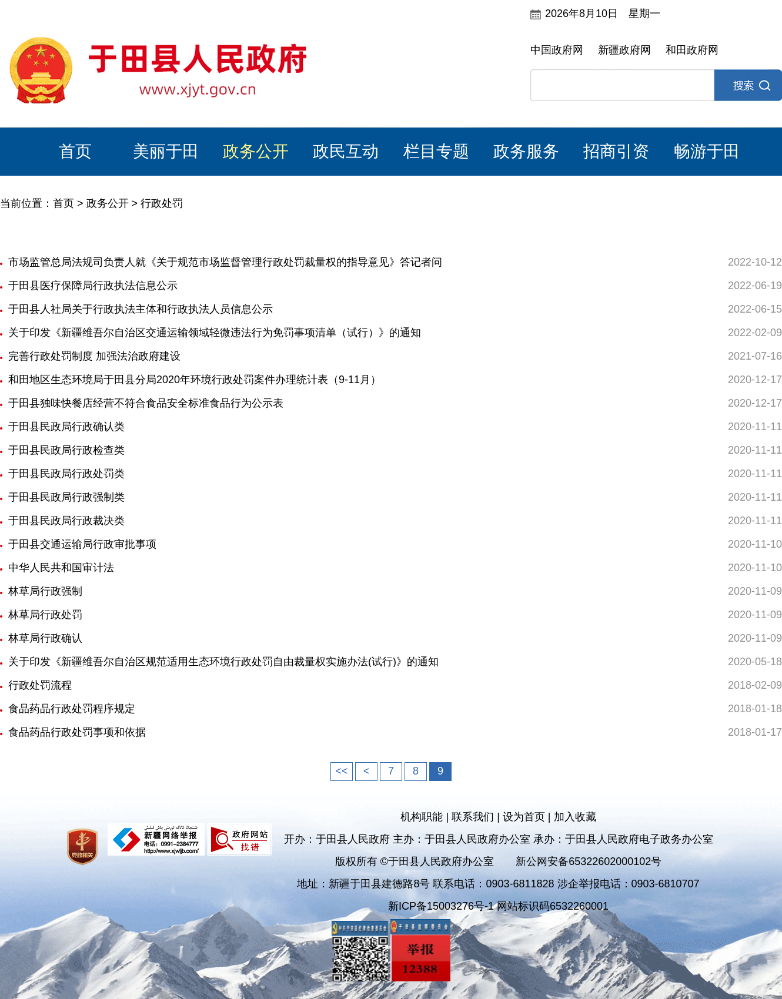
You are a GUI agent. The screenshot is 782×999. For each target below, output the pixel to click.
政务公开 (256, 151)
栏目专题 (436, 151)
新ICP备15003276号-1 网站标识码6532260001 (498, 906)
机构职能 (421, 817)
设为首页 (524, 817)
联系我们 (473, 817)
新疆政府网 (624, 50)
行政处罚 (162, 203)
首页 (75, 151)
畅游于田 (707, 151)
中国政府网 (556, 50)
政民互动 (346, 151)
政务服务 (526, 151)
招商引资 (616, 151)
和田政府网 (692, 50)
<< (341, 771)
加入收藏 (575, 817)
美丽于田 (166, 151)
